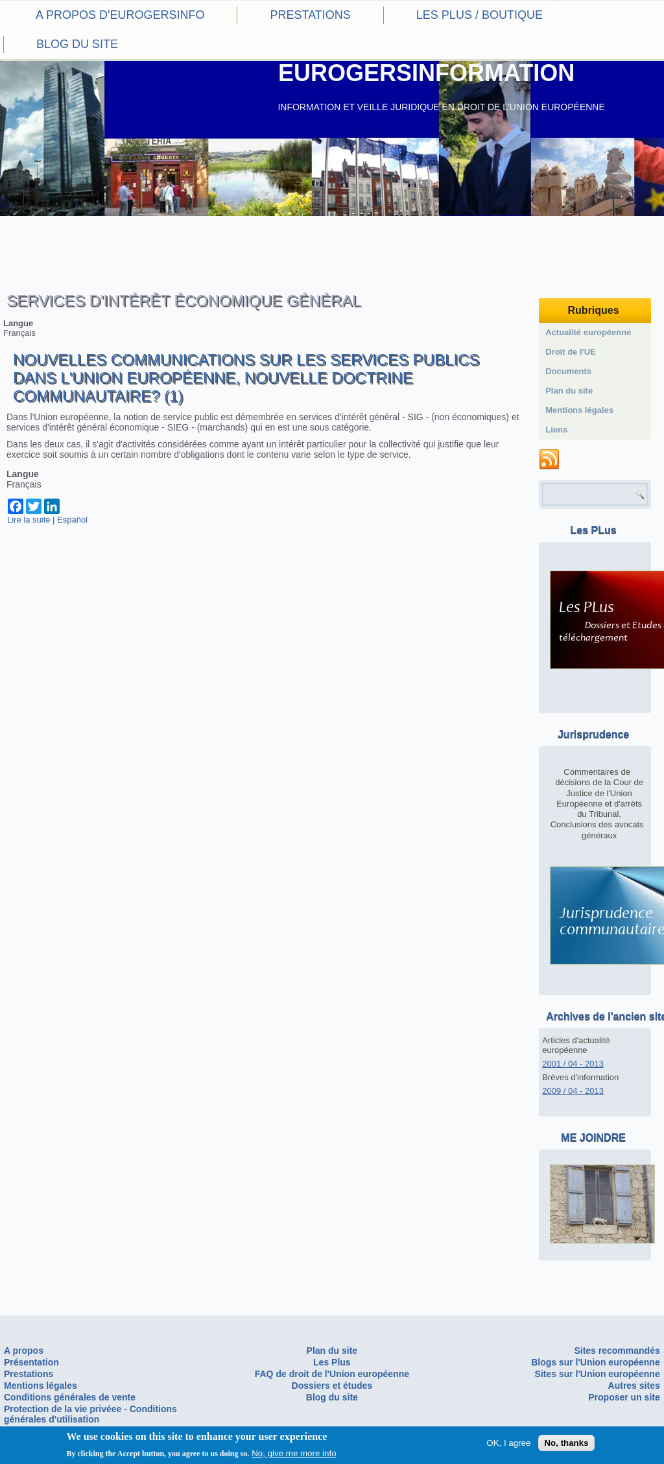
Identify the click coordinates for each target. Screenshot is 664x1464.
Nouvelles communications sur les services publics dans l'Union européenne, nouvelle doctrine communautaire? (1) (246, 378)
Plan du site (569, 391)
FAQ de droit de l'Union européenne (332, 1374)
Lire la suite (28, 520)
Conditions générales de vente (70, 1397)
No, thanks (566, 1443)
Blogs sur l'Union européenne (595, 1362)
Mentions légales (579, 410)
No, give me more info (294, 1453)
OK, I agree (508, 1443)
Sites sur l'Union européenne (597, 1374)
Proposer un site (623, 1397)
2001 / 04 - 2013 (573, 1063)
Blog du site (77, 44)
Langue (18, 323)
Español (72, 520)
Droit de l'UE (570, 352)
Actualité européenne (588, 332)
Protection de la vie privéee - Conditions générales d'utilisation (90, 1414)
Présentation (31, 1362)
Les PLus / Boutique (479, 14)
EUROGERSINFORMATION (426, 73)
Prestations (310, 14)
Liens (556, 429)
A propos (23, 1350)
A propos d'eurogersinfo (120, 14)
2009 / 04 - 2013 (573, 1091)
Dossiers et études (332, 1385)
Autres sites (634, 1385)
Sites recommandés (616, 1350)
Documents (568, 371)
